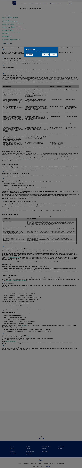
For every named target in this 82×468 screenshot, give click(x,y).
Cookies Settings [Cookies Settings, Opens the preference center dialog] (29, 54)
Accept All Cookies (46, 54)
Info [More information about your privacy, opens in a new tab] (45, 51)
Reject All (53, 54)
